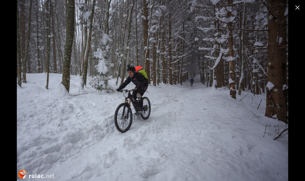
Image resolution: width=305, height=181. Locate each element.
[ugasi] (297, 7)
